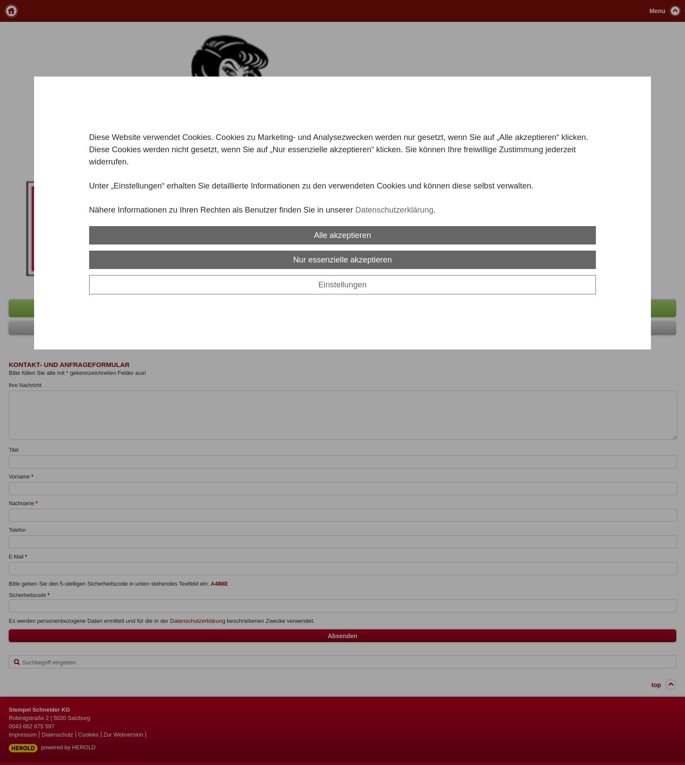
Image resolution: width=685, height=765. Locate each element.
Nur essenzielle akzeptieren (342, 259)
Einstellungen (342, 284)
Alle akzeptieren (342, 235)
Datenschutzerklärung (394, 209)
